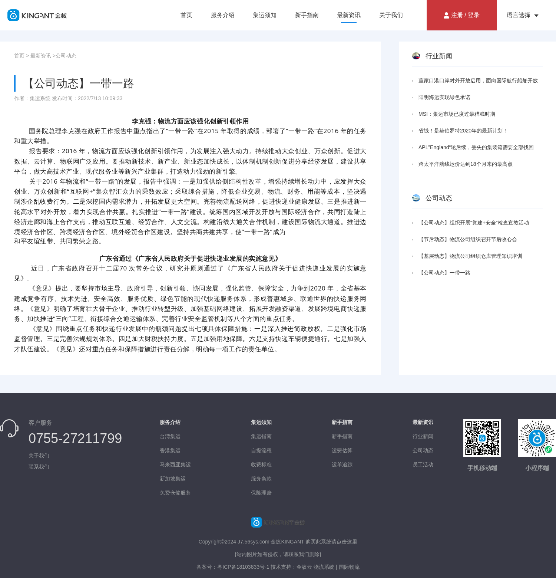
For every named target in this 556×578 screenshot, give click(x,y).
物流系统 (323, 567)
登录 (474, 15)
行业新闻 (423, 436)
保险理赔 (261, 493)
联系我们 (39, 467)
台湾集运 (170, 436)
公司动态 (66, 56)
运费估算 (342, 450)
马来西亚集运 (175, 464)
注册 (457, 15)
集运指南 (261, 436)
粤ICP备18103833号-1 (243, 567)
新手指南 (307, 15)
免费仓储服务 (175, 493)
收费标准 (261, 464)
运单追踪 (342, 464)
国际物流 (349, 567)
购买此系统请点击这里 (331, 542)
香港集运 (170, 450)
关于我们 (391, 15)
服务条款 (261, 479)
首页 (186, 15)
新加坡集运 (173, 479)
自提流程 (261, 450)
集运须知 (265, 15)
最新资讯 (349, 15)
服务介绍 (223, 15)
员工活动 (423, 464)
